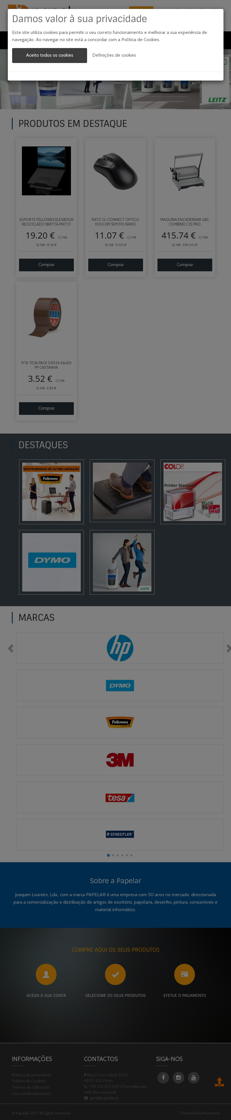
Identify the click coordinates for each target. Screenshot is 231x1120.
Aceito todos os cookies (49, 55)
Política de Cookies (140, 39)
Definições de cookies (114, 55)
